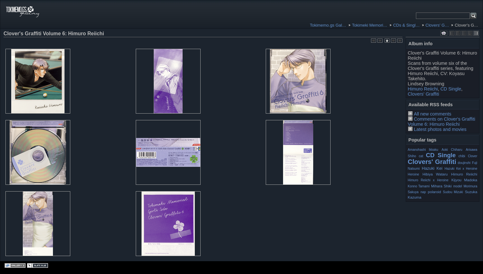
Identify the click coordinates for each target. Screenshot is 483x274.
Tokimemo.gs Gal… (328, 25)
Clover (472, 156)
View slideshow (443, 33)
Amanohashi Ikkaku (423, 149)
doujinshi (464, 163)
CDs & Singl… (406, 25)
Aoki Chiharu (452, 149)
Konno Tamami (419, 186)
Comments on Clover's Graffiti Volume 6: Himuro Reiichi (441, 121)
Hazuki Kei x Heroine (460, 168)
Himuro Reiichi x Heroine (428, 180)
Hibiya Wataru (435, 174)
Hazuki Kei (432, 168)
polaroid (434, 192)
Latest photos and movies (440, 129)
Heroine (413, 174)
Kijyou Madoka (464, 180)
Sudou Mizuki (453, 192)
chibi (462, 156)
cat (421, 156)
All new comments (432, 113)
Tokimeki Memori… (369, 25)
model (457, 186)
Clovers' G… (437, 25)
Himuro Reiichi (423, 88)
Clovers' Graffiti (423, 94)
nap (423, 192)
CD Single (450, 88)
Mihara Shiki (441, 186)
